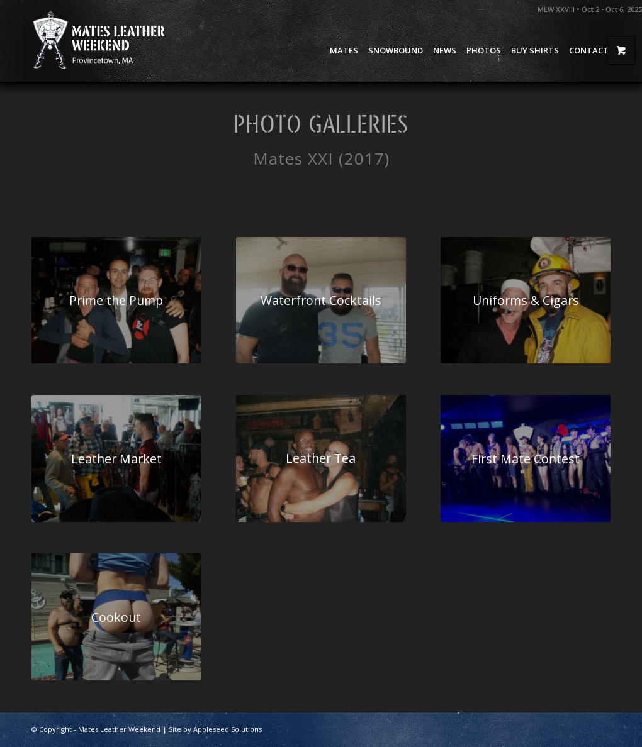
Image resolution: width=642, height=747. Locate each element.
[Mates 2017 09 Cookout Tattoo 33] (116, 616)
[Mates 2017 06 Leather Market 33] (116, 458)
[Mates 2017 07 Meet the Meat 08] (321, 458)
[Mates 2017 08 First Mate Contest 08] (526, 458)
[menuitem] (344, 50)
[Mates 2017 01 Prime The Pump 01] (116, 300)
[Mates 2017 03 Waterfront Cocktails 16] (321, 300)
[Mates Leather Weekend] (100, 40)
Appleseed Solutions (227, 729)
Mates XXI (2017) (321, 158)
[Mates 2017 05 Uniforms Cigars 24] (526, 300)
